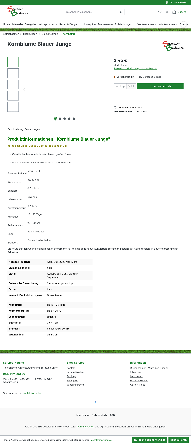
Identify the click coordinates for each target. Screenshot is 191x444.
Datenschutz (99, 415)
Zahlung (71, 376)
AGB (112, 415)
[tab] (15, 129)
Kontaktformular (32, 393)
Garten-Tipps (137, 384)
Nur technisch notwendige (149, 439)
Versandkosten (75, 372)
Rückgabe (72, 380)
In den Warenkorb (160, 86)
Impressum (82, 415)
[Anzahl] (120, 86)
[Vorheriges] (24, 89)
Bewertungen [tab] (32, 129)
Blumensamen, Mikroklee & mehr (149, 367)
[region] (57, 89)
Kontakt (71, 367)
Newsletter (136, 376)
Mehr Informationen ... (101, 440)
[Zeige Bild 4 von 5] (69, 118)
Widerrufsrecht (75, 384)
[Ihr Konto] (167, 12)
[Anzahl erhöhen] (124, 86)
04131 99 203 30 (14, 373)
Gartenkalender (139, 380)
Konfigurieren (178, 439)
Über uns (135, 372)
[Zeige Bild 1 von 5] (55, 118)
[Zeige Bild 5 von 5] (74, 118)
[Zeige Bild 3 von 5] (64, 118)
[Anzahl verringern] (117, 86)
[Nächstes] (105, 89)
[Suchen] (120, 12)
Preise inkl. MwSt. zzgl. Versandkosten (135, 68)
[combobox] (91, 12)
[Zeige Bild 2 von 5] (60, 118)
